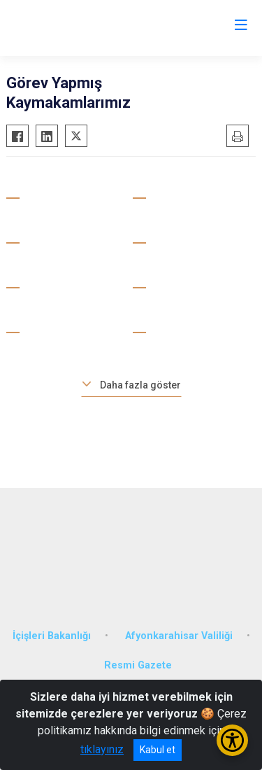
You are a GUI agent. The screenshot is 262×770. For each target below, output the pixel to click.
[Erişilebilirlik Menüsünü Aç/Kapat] (232, 740)
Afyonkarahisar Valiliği (179, 636)
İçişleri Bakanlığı (52, 636)
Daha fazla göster (140, 385)
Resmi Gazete (138, 665)
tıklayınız (102, 749)
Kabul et (157, 749)
